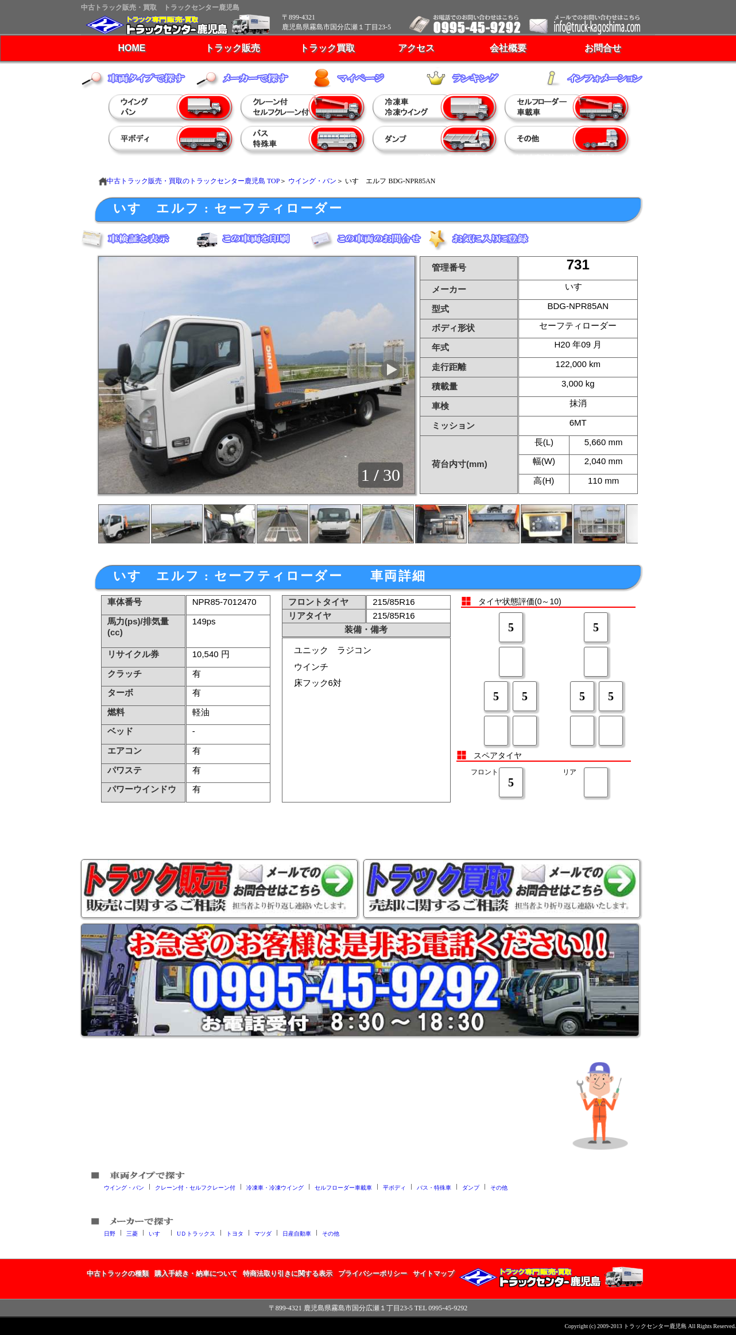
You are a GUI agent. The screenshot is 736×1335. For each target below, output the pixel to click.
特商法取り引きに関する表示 (287, 1274)
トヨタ (234, 1233)
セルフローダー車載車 (343, 1187)
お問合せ (602, 48)
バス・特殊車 (434, 1187)
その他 (499, 1187)
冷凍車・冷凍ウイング (275, 1187)
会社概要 (508, 48)
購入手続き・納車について (195, 1274)
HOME (132, 48)
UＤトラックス (196, 1233)
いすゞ (157, 1233)
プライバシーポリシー (372, 1274)
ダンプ (470, 1187)
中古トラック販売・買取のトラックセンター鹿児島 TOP (193, 181)
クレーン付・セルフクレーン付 (195, 1187)
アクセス (416, 48)
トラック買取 (327, 48)
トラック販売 (232, 48)
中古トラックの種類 (118, 1274)
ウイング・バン (312, 181)
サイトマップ (433, 1274)
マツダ (263, 1233)
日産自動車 (296, 1233)
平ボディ (394, 1187)
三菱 (132, 1233)
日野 (109, 1233)
